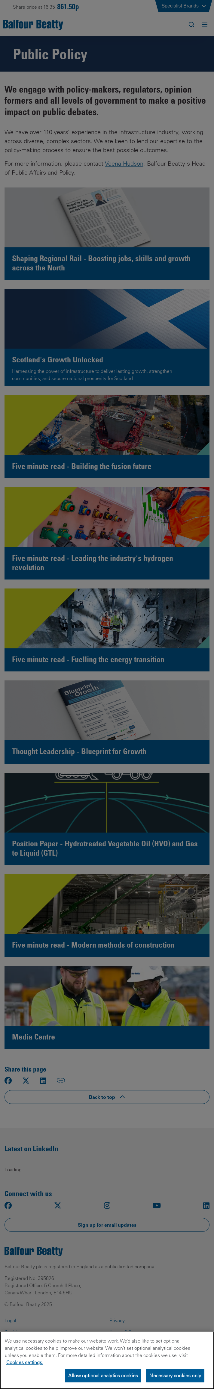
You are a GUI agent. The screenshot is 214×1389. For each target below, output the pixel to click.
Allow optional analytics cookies (103, 1376)
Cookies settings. (24, 1362)
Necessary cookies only (175, 1376)
